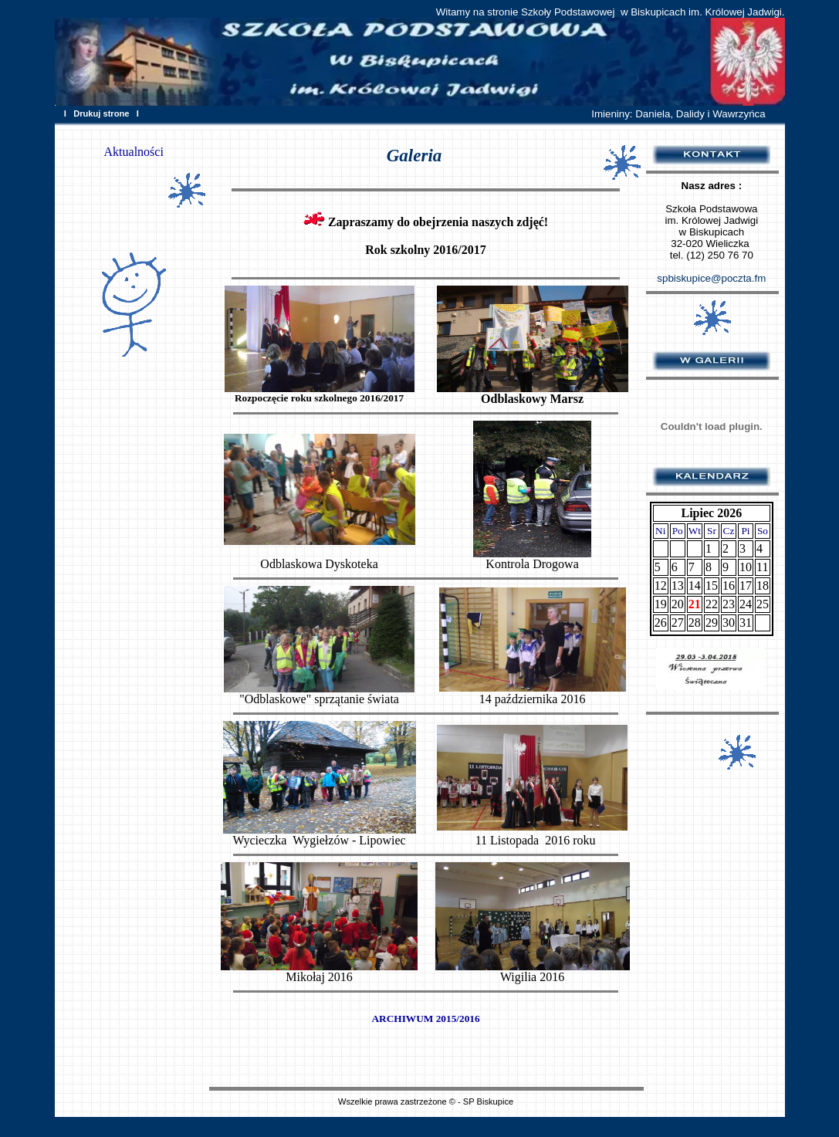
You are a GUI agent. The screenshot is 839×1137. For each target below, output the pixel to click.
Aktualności (134, 151)
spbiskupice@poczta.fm (711, 278)
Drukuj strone (101, 113)
